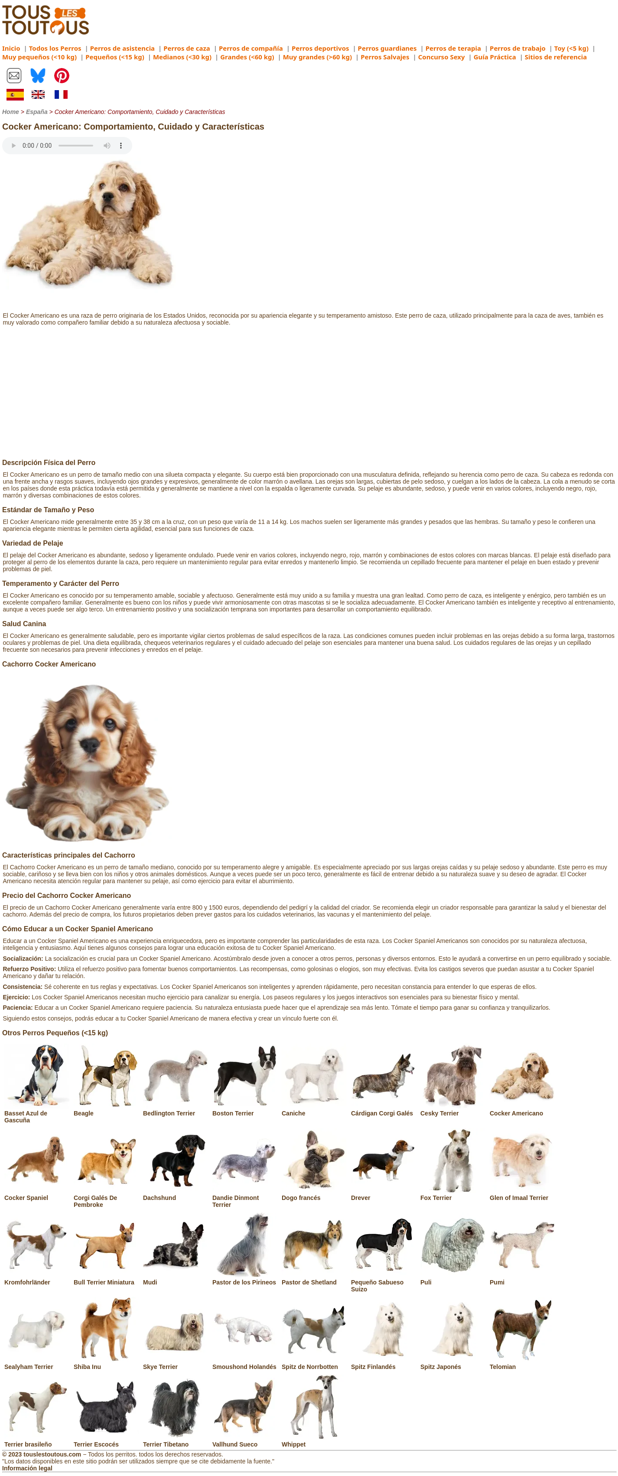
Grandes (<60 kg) (247, 56)
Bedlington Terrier (175, 1110)
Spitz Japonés (452, 1363)
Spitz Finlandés (383, 1363)
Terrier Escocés (106, 1441)
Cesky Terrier (452, 1110)
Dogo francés (314, 1194)
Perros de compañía (251, 48)
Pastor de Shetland (314, 1279)
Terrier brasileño (36, 1441)
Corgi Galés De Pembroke (106, 1197)
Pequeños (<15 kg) (114, 56)
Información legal (27, 1468)
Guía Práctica (495, 56)
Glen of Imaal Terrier (522, 1194)
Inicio (11, 48)
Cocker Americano (522, 1110)
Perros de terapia (453, 48)
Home (10, 111)
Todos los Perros (55, 48)
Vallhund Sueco (244, 1441)
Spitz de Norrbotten (314, 1363)
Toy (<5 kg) (571, 48)
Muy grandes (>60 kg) (317, 56)
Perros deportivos (320, 48)
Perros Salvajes (385, 56)
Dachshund (175, 1194)
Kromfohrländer (36, 1279)
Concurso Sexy (441, 56)
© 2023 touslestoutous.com (41, 1454)
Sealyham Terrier (36, 1363)
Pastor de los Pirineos (244, 1279)
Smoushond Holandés (244, 1363)
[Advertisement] (309, 394)
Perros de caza (186, 48)
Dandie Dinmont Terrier (244, 1197)
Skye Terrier (175, 1363)
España (37, 111)
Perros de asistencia (122, 48)
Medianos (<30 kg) (182, 56)
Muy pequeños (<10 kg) (39, 56)
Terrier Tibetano (175, 1441)
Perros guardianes (387, 48)
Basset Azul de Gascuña (36, 1113)
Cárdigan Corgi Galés (383, 1110)
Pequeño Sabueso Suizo (383, 1282)
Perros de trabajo (518, 48)
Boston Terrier (244, 1110)
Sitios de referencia (556, 56)
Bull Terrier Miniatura (106, 1279)
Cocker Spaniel (36, 1194)
